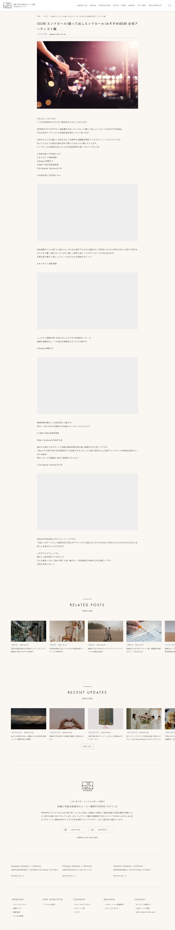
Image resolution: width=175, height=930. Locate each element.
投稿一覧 (87, 746)
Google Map (16, 876)
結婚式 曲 (14, 644)
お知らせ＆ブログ (17, 732)
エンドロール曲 (42, 34)
